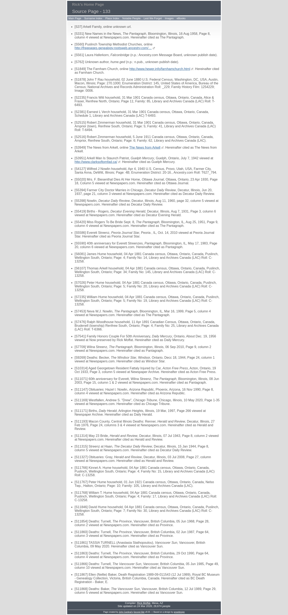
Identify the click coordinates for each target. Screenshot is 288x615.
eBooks (181, 18)
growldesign (179, 612)
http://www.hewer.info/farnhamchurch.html (159, 69)
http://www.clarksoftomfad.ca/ (96, 162)
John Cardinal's (126, 612)
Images (169, 18)
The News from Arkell (144, 147)
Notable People (131, 18)
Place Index (112, 18)
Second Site (139, 612)
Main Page (74, 18)
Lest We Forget (153, 18)
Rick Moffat (143, 603)
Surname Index (93, 18)
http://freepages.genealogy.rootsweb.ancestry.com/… (113, 48)
